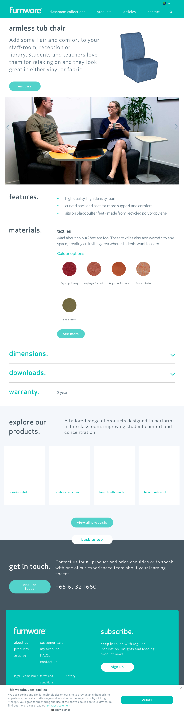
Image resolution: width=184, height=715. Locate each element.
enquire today (29, 587)
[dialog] (92, 700)
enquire (25, 86)
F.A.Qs (45, 655)
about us (21, 643)
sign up (117, 667)
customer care (52, 643)
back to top (92, 539)
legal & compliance (26, 676)
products (21, 649)
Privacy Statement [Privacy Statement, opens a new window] (58, 705)
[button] (62, 710)
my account (49, 649)
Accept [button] (147, 699)
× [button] (180, 688)
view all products (92, 522)
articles (20, 655)
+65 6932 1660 (76, 586)
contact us (48, 662)
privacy (70, 676)
